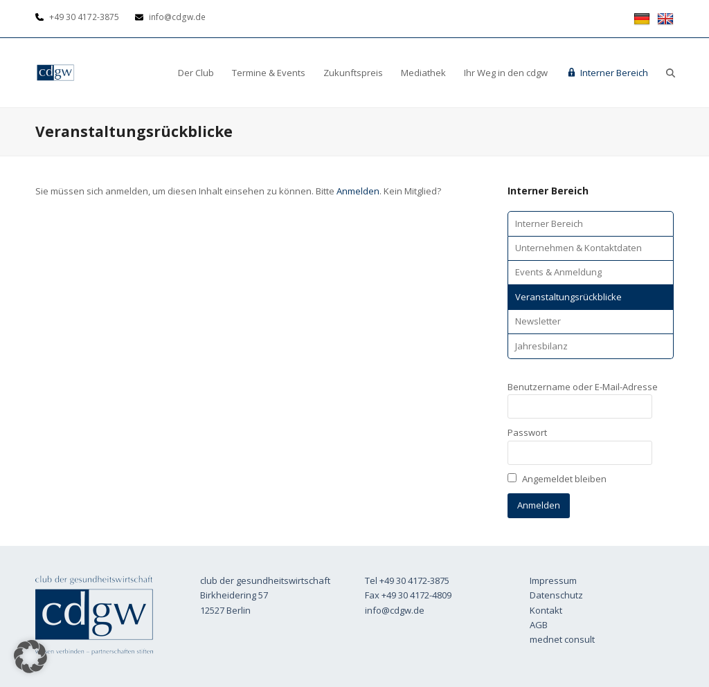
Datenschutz (556, 595)
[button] (670, 72)
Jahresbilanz (541, 346)
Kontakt (546, 610)
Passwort (527, 432)
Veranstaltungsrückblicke (568, 297)
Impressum (553, 580)
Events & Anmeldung (558, 272)
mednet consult (562, 639)
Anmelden (357, 191)
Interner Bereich (549, 223)
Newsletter (538, 321)
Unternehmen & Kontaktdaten (578, 247)
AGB (539, 625)
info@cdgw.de (394, 610)
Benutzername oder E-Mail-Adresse (583, 387)
